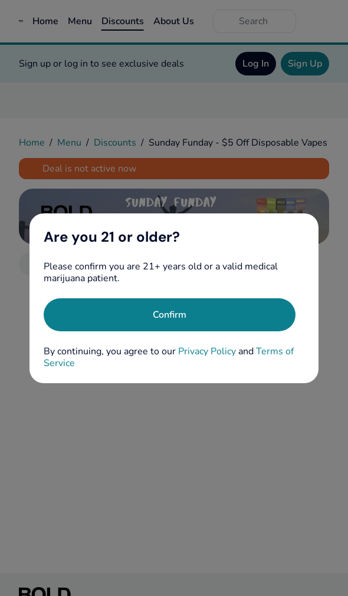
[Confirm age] (170, 314)
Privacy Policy (207, 351)
